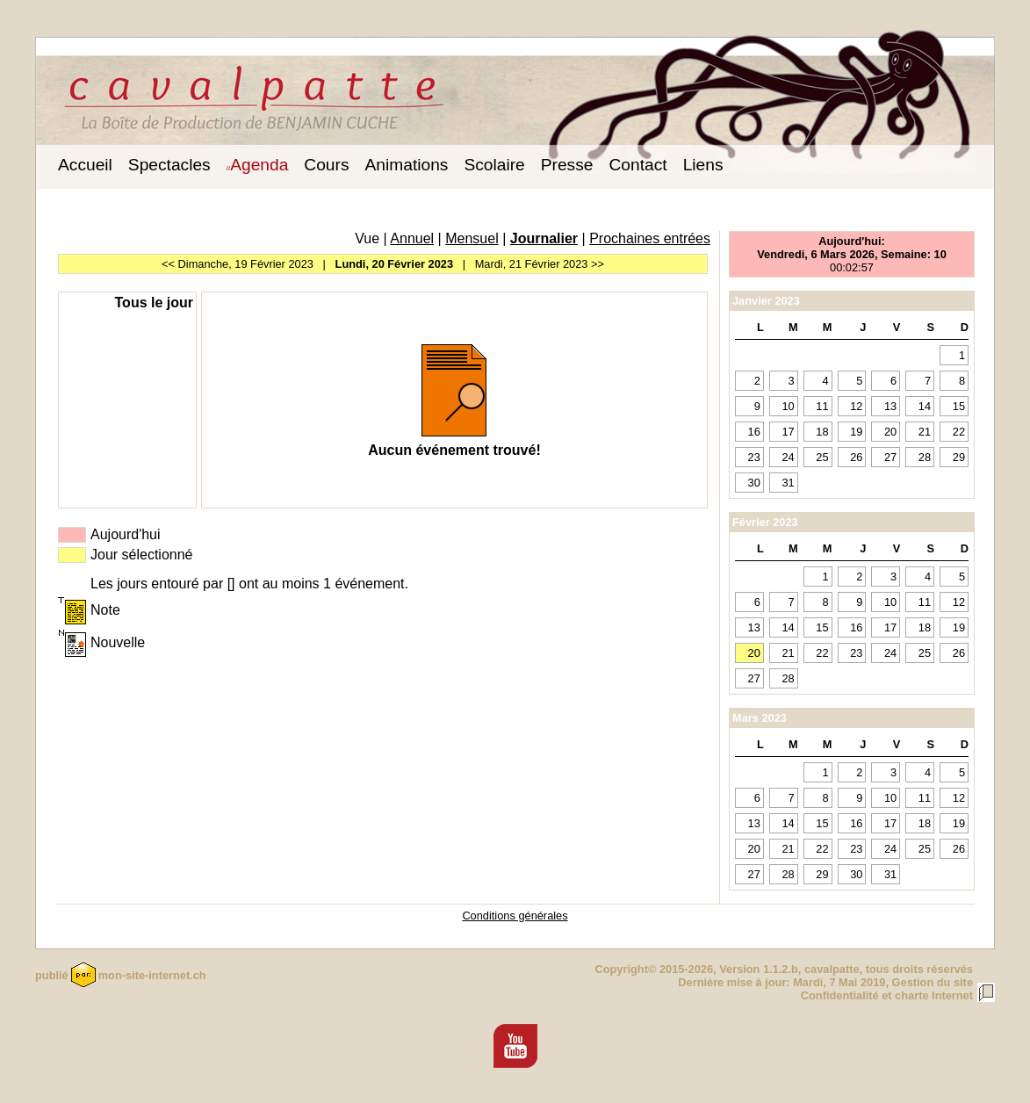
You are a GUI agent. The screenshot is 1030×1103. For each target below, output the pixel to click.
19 (856, 431)
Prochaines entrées (649, 238)
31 (788, 482)
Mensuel (471, 238)
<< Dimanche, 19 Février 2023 (237, 263)
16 (754, 431)
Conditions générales (514, 915)
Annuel (412, 238)
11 (822, 406)
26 (856, 457)
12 (856, 406)
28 (924, 457)
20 (890, 431)
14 (924, 406)
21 (924, 431)
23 (754, 457)
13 (890, 406)
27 (890, 457)
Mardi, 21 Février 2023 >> (539, 263)
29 (959, 457)
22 (959, 431)
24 (788, 457)
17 (788, 431)
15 (959, 406)
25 (822, 457)
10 (788, 406)
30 (754, 482)
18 (822, 431)
